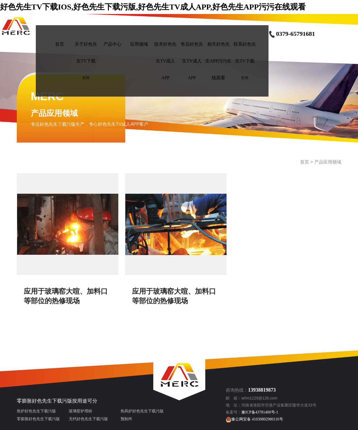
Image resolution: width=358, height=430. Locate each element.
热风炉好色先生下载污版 (142, 411)
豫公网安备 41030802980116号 (254, 419)
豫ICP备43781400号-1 (259, 412)
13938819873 (262, 390)
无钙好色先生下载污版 (88, 419)
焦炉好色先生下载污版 (36, 411)
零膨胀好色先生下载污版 (44, 401)
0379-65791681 (291, 33)
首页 (304, 162)
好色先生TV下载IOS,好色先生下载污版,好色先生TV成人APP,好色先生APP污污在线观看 (153, 7)
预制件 (126, 419)
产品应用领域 (327, 162)
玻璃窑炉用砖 (80, 411)
